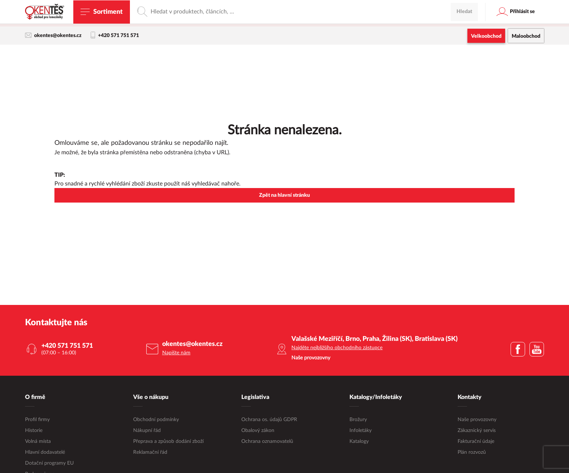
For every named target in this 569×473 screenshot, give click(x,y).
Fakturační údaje (476, 441)
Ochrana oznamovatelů (267, 441)
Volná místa (38, 441)
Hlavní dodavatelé (45, 452)
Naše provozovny (477, 420)
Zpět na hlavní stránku (284, 195)
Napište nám (176, 353)
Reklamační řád (150, 452)
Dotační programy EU (49, 463)
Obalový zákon (257, 430)
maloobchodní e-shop (348, 20)
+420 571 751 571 (115, 35)
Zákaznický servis (477, 430)
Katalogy (359, 441)
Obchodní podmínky (156, 420)
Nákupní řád (147, 430)
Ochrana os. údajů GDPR (269, 420)
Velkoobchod (486, 36)
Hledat (464, 56)
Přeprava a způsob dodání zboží (168, 441)
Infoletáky (360, 430)
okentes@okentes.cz (53, 35)
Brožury (358, 420)
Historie (33, 430)
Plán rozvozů (472, 452)
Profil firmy (37, 420)
